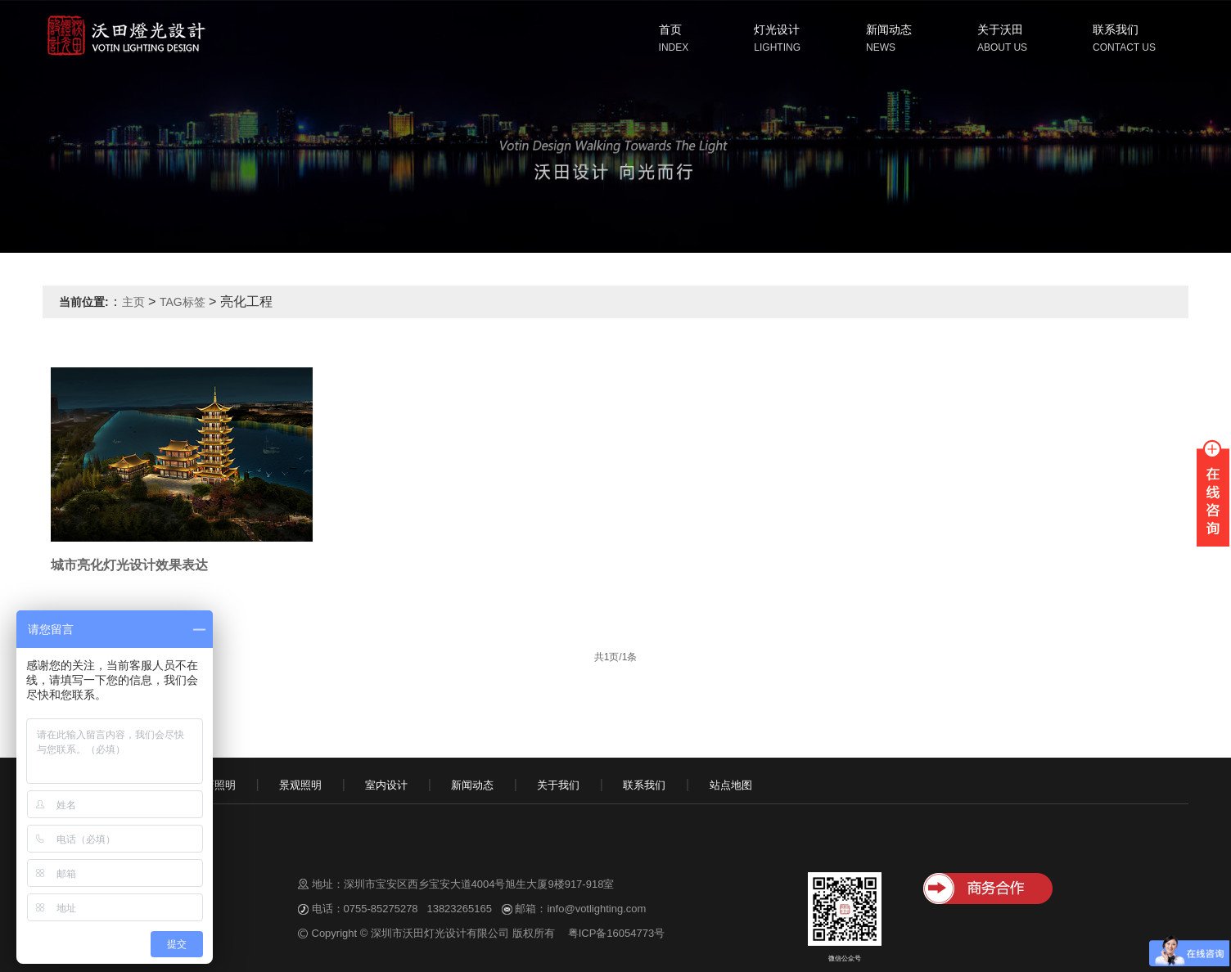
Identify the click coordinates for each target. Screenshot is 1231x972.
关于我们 (558, 785)
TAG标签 (182, 301)
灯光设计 (777, 29)
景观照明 (300, 785)
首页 (670, 29)
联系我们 (1116, 29)
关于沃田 (1000, 29)
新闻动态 (889, 29)
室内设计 (386, 785)
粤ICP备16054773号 (616, 933)
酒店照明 (214, 785)
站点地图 (731, 785)
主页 (133, 301)
